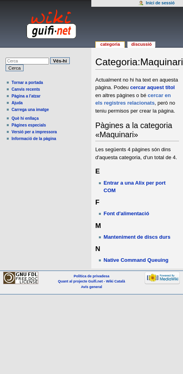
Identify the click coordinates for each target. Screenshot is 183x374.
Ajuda (17, 103)
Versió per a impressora (34, 132)
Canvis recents (26, 89)
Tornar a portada (27, 82)
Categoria (110, 44)
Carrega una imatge (30, 109)
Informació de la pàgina (34, 138)
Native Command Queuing (136, 260)
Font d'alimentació (126, 213)
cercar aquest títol (152, 87)
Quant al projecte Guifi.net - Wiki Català (91, 281)
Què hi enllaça (25, 118)
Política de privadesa (92, 276)
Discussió (141, 44)
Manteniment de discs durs (137, 237)
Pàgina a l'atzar (26, 96)
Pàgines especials (29, 125)
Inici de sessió (160, 2)
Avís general (91, 287)
